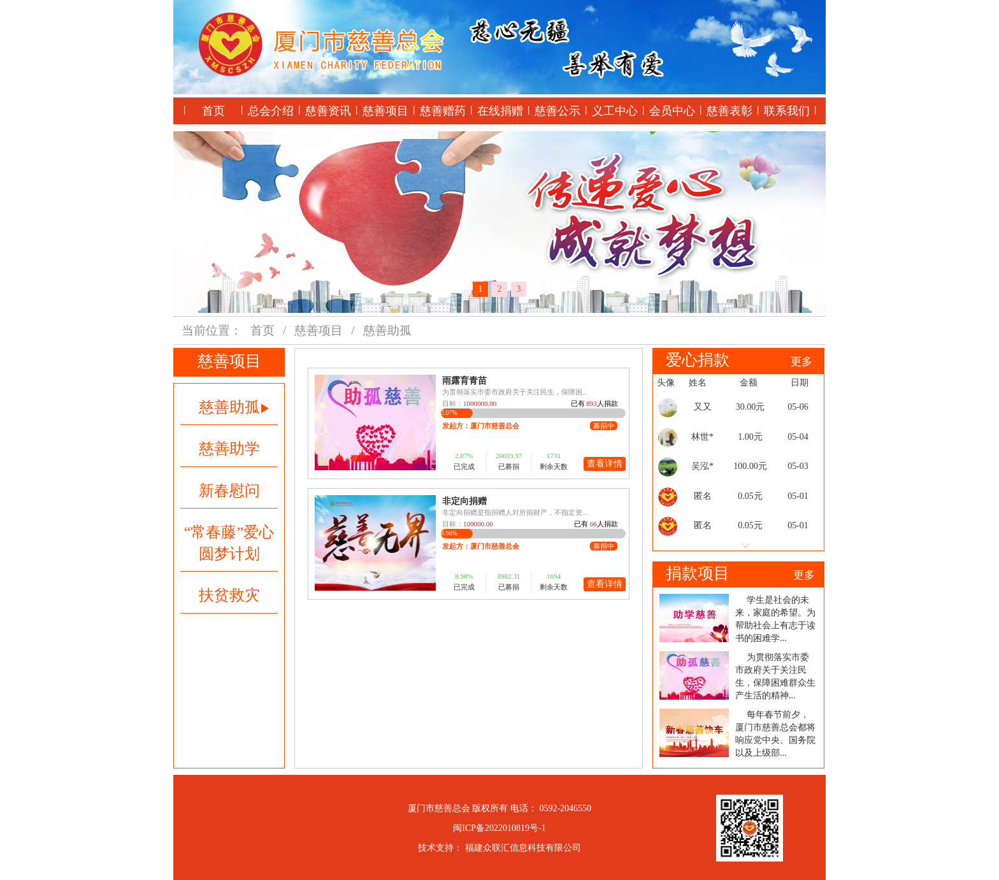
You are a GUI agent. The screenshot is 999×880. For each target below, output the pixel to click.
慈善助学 (229, 448)
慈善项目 (385, 111)
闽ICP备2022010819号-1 (499, 828)
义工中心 (615, 111)
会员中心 (672, 111)
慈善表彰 (729, 111)
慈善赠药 (443, 111)
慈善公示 (557, 111)
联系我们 (787, 111)
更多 (801, 362)
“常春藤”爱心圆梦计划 (229, 543)
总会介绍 (271, 111)
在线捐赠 (500, 111)
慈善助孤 (234, 407)
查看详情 (604, 463)
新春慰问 (229, 490)
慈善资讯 (328, 111)
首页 (213, 111)
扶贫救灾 (229, 595)
